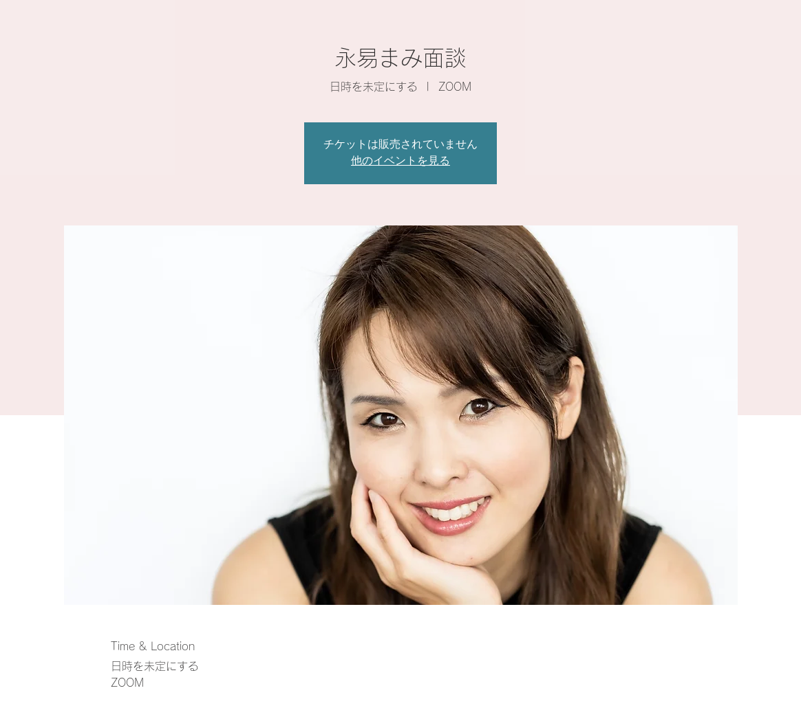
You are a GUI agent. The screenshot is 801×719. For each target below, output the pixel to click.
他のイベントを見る (400, 161)
